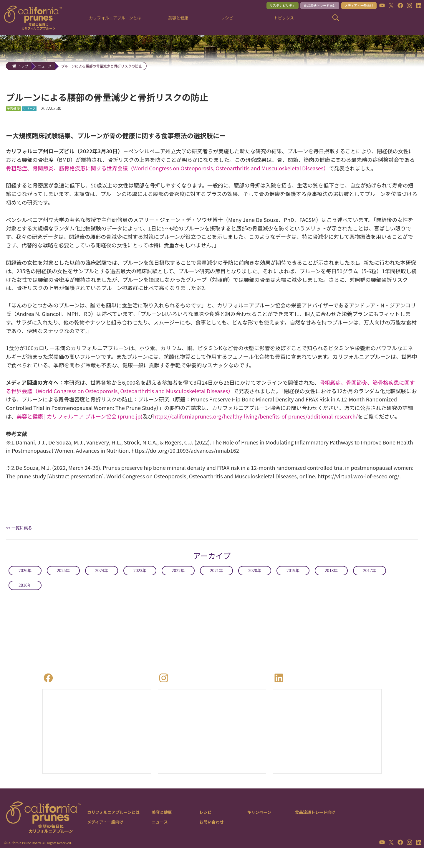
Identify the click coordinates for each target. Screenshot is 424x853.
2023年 (140, 572)
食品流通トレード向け (308, 6)
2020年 (254, 572)
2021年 (216, 572)
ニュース (45, 65)
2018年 (331, 572)
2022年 (178, 572)
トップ (23, 65)
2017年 (369, 572)
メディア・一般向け (354, 6)
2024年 (101, 572)
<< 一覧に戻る (19, 530)
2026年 (25, 572)
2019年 (293, 572)
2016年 (25, 587)
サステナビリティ (264, 6)
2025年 (63, 572)
